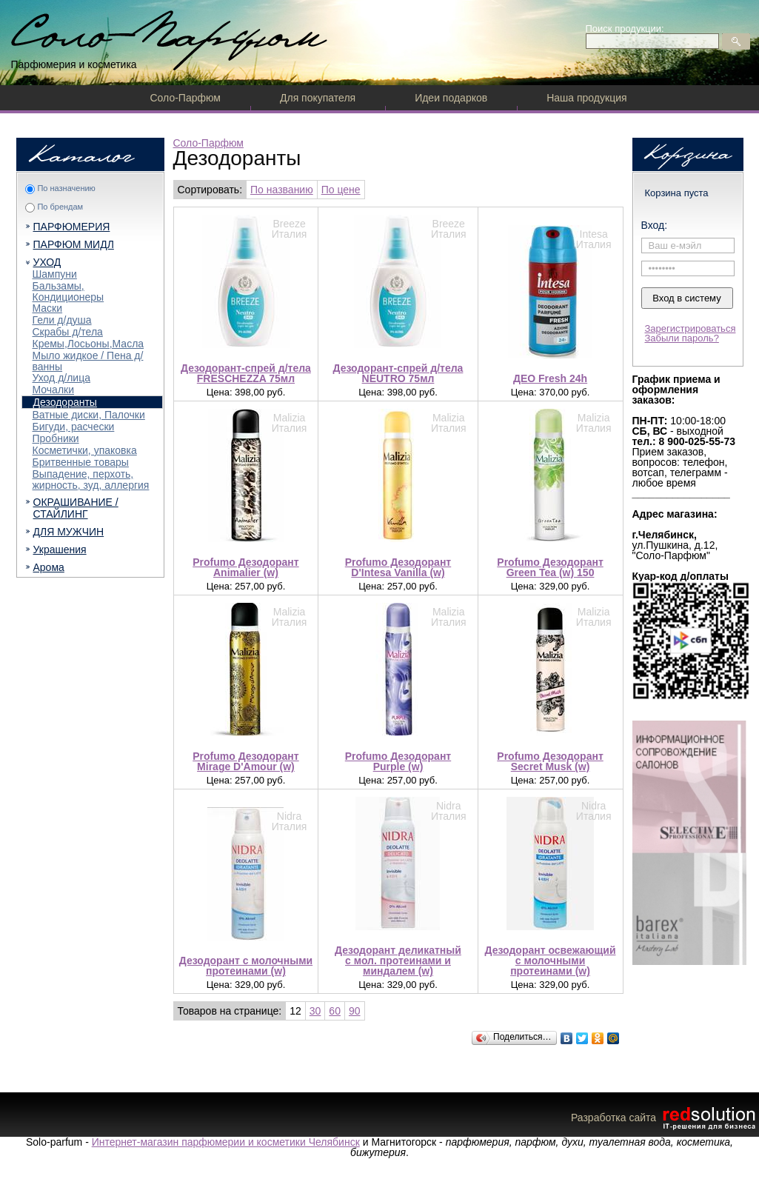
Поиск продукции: (625, 28)
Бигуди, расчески (74, 426)
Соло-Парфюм (185, 98)
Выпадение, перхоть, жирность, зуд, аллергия (91, 479)
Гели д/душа (62, 320)
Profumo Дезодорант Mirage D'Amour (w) (245, 761)
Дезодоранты (65, 402)
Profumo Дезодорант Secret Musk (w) (550, 761)
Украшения (60, 549)
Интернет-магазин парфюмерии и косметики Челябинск (226, 1142)
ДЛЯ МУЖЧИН (68, 532)
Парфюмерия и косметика (74, 64)
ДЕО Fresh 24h (550, 378)
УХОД (47, 262)
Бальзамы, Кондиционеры (68, 291)
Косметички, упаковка (85, 450)
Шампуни (55, 274)
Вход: (654, 225)
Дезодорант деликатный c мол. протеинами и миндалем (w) (398, 960)
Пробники (56, 438)
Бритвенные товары (81, 462)
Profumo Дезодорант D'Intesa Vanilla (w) (398, 567)
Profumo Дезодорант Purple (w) (398, 761)
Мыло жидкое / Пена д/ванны (88, 361)
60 (335, 1011)
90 (355, 1011)
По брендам (60, 206)
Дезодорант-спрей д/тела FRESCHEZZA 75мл (246, 373)
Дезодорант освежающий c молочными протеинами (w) (550, 960)
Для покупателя (317, 98)
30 (315, 1011)
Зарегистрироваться (690, 328)
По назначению (66, 188)
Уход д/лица (62, 378)
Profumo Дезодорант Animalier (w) (245, 567)
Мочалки (54, 389)
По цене (341, 190)
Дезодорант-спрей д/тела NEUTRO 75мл (398, 373)
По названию (281, 190)
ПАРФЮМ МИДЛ (73, 244)
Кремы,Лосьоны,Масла (88, 344)
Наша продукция (586, 98)
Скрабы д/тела (68, 332)
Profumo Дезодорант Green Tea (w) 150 (550, 567)
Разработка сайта (665, 1117)
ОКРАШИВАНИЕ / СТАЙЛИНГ (75, 508)
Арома (48, 567)
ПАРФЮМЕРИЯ (71, 227)
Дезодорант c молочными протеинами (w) (245, 966)
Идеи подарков (451, 98)
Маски (48, 308)
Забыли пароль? (682, 338)
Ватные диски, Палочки (89, 415)
